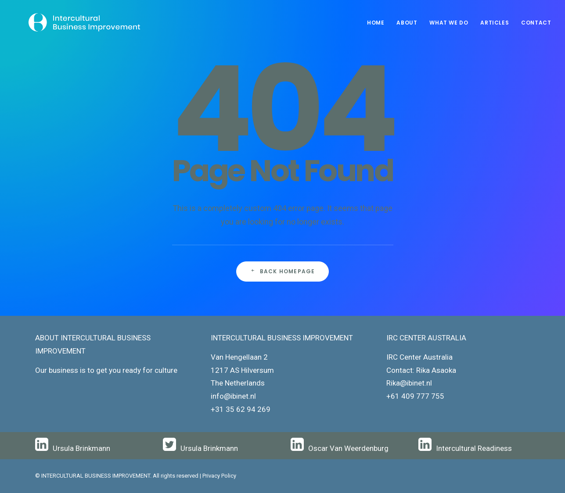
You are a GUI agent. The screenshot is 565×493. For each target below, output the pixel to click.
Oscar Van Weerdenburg (348, 448)
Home (375, 22)
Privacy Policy (219, 475)
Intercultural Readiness (474, 448)
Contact (536, 22)
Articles (494, 22)
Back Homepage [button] (282, 271)
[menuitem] (378, 23)
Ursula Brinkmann (81, 448)
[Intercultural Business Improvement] (71, 23)
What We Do (448, 22)
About (406, 22)
